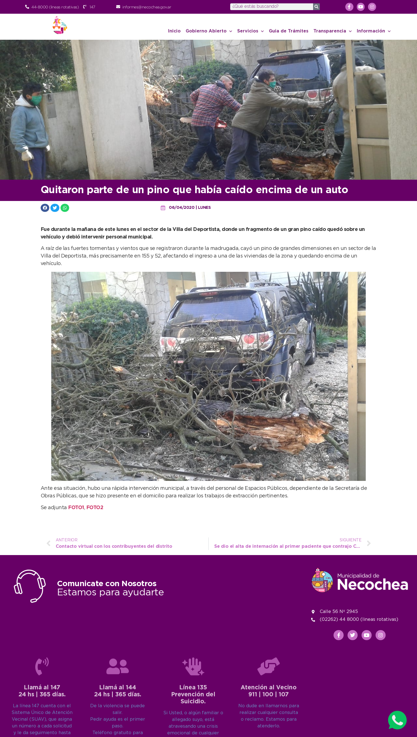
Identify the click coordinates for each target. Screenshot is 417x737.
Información (374, 31)
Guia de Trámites (288, 31)
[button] (45, 208)
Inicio (174, 31)
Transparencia (332, 31)
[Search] (316, 6)
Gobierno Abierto (209, 31)
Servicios (250, 31)
